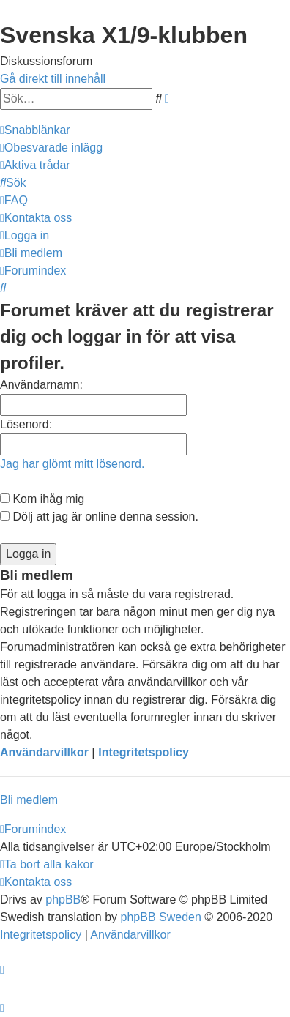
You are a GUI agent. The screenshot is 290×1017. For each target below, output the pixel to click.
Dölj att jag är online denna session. (99, 516)
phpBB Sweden (161, 917)
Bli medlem (29, 800)
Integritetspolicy (143, 752)
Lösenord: (26, 424)
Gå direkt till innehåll (52, 78)
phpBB (63, 899)
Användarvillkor (44, 752)
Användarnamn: (41, 385)
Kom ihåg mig (42, 499)
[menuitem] (51, 147)
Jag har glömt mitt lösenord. (72, 464)
